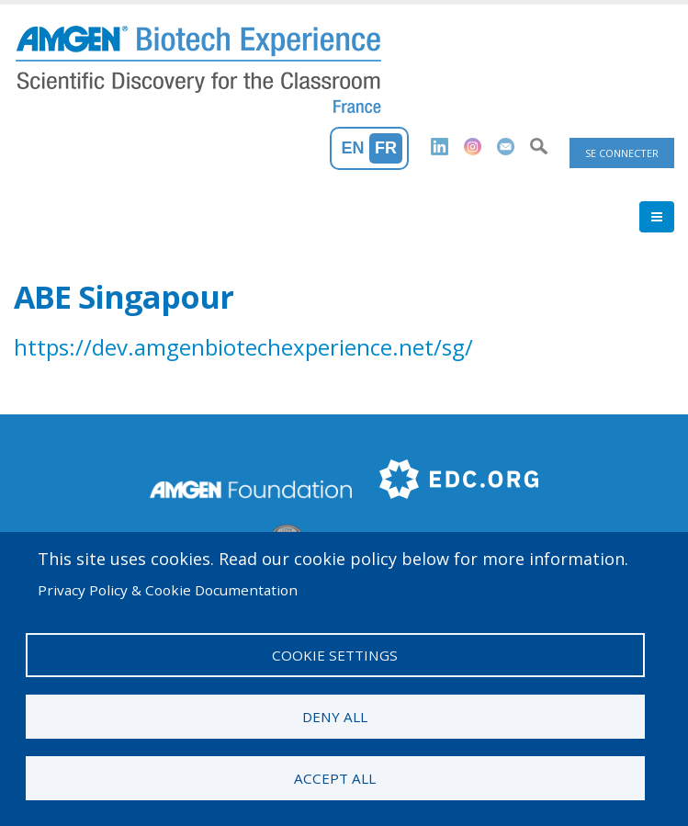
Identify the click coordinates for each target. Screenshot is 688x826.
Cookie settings (335, 655)
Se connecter (622, 153)
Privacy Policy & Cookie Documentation (168, 590)
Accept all (335, 778)
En (353, 148)
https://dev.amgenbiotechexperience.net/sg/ (243, 347)
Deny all (334, 716)
